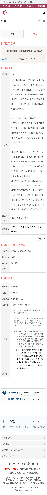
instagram (23, 463)
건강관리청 (18, 6)
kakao (28, 463)
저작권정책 (23, 469)
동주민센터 (6, 444)
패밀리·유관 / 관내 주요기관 (12, 450)
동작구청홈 (6, 6)
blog (9, 463)
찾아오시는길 (34, 473)
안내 (12, 34)
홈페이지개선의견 (35, 469)
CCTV (25, 473)
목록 (35, 34)
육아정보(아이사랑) (22, 427)
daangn (37, 463)
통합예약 (30, 6)
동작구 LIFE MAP (8, 427)
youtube (33, 463)
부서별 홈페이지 (8, 438)
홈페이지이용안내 (14, 473)
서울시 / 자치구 (8, 456)
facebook (14, 463)
